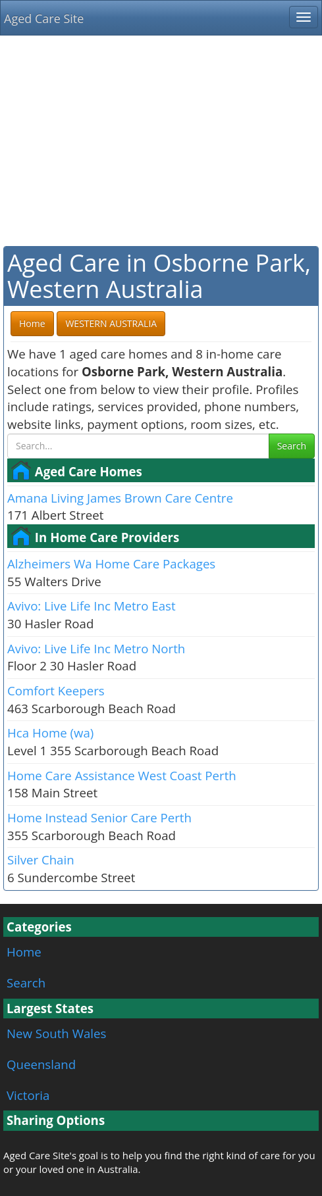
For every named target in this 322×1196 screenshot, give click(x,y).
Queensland (41, 1064)
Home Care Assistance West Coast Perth (121, 775)
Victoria (28, 1095)
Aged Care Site (44, 18)
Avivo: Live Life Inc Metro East (91, 605)
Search (291, 445)
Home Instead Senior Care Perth (99, 817)
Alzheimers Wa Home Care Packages (111, 563)
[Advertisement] (161, 141)
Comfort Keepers (56, 690)
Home (24, 951)
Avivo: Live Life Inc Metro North (96, 648)
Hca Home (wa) (50, 732)
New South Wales (56, 1033)
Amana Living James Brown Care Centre (120, 497)
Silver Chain (40, 859)
